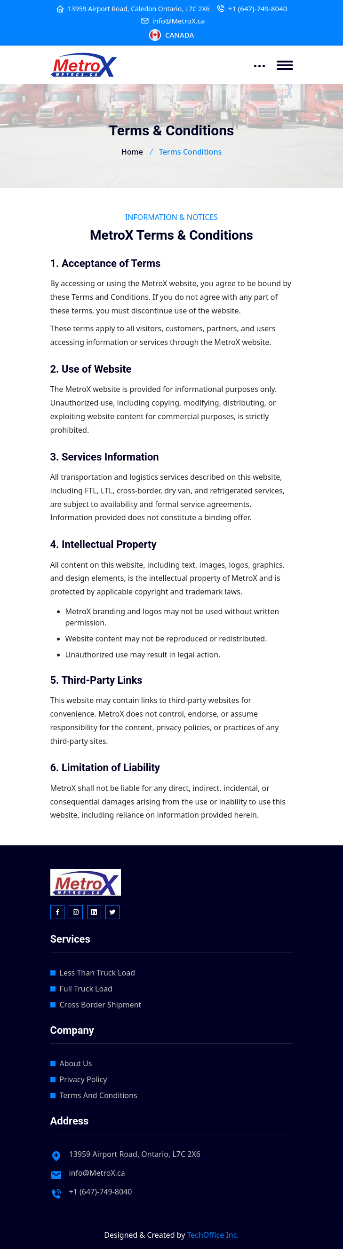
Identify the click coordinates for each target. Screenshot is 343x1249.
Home (132, 152)
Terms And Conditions (98, 1095)
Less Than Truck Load (98, 973)
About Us (76, 1063)
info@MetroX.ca (178, 20)
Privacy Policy (83, 1079)
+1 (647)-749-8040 (257, 8)
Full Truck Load (86, 989)
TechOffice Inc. (213, 1235)
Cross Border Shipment (101, 1004)
